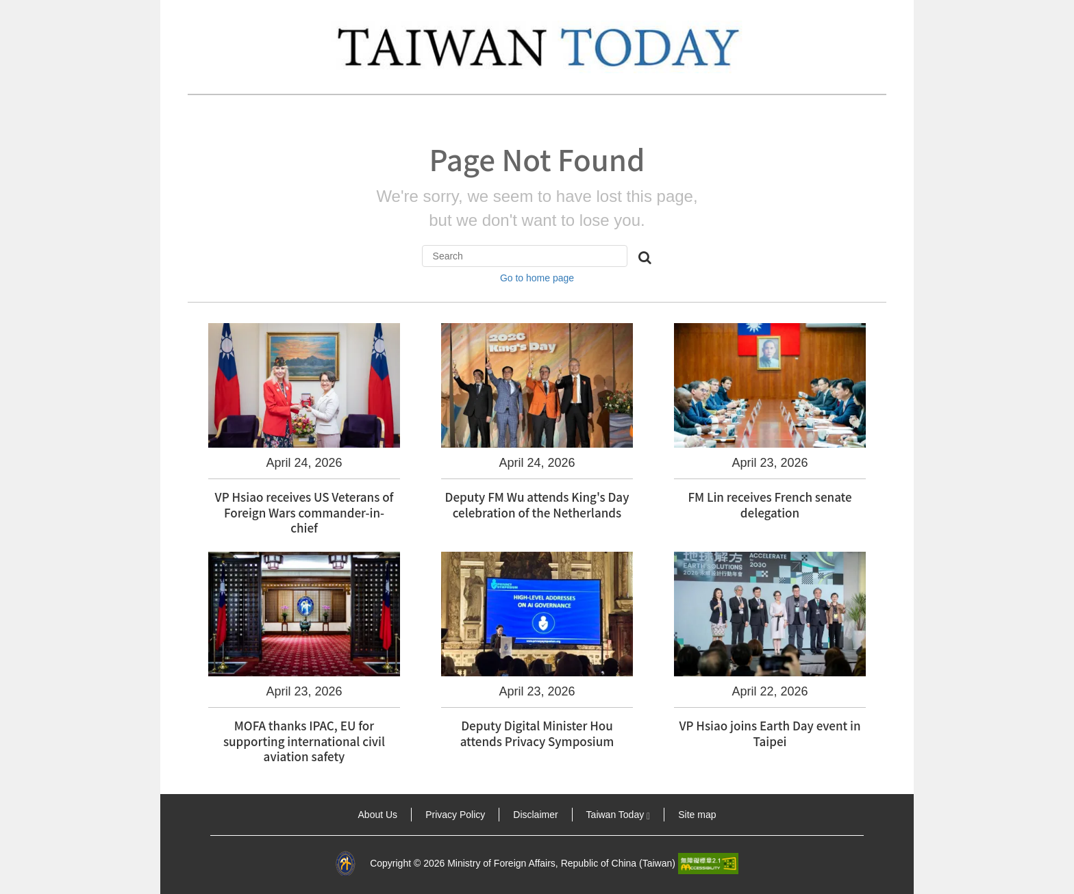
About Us (378, 814)
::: (179, 814)
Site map (697, 814)
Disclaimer (535, 814)
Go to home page (537, 277)
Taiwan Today (618, 814)
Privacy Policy (455, 814)
